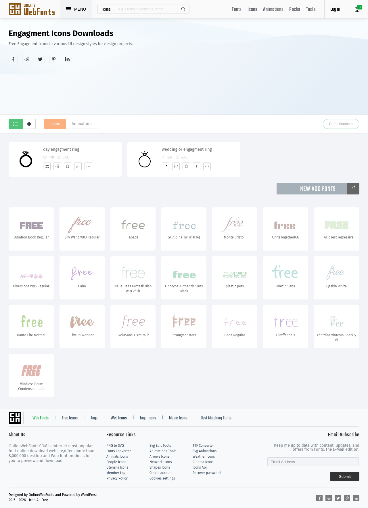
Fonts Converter (118, 451)
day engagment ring (61, 149)
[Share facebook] (13, 59)
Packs (294, 9)
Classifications (341, 124)
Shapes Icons (160, 467)
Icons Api (200, 467)
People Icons (116, 462)
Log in (335, 9)
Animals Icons (117, 456)
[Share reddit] (26, 59)
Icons (253, 9)
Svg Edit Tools (160, 446)
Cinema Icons (203, 462)
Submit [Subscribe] (345, 476)
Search (183, 9)
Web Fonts (40, 418)
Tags (94, 418)
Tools (311, 9)
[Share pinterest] (53, 59)
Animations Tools (163, 451)
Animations (273, 9)
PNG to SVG (115, 446)
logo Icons (148, 418)
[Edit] (57, 166)
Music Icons (178, 418)
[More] (88, 166)
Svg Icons (34, 10)
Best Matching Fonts (216, 418)
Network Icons (161, 462)
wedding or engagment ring (187, 149)
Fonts (237, 9)
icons (106, 9)
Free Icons (70, 418)
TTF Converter (203, 446)
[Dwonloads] (78, 166)
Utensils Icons (117, 467)
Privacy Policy (117, 478)
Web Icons (119, 418)
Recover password (207, 473)
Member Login (117, 473)
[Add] (47, 166)
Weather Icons (204, 456)
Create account (161, 473)
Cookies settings (162, 478)
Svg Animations (204, 451)
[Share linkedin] (67, 59)
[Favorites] (67, 166)
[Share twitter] (40, 59)
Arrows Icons (159, 456)
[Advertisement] (274, 73)
